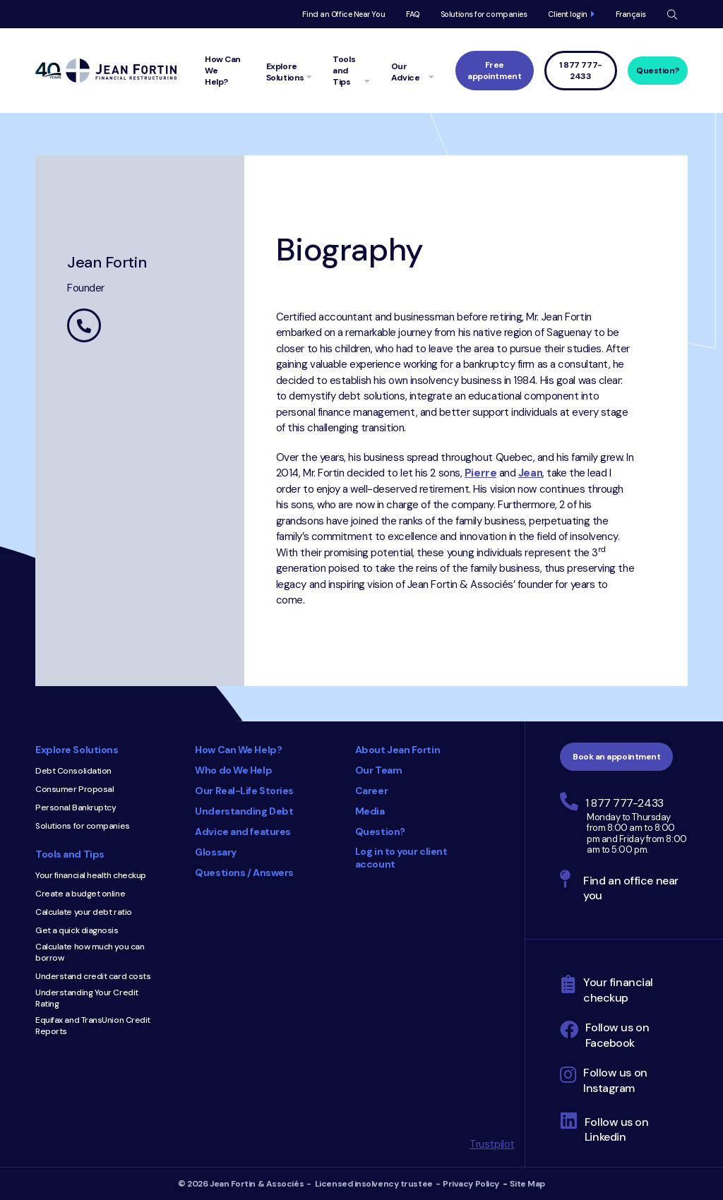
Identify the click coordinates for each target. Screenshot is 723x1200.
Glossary (215, 852)
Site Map (527, 1183)
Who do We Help (233, 770)
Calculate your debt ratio (83, 912)
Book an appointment (616, 756)
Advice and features (242, 831)
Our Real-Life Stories (244, 790)
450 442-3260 (84, 325)
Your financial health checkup (90, 875)
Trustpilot (492, 1144)
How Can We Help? (238, 749)
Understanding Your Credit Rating (86, 998)
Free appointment (494, 70)
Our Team (378, 770)
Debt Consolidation (73, 770)
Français (631, 14)
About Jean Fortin (397, 749)
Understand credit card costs (92, 976)
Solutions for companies (484, 14)
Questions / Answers (244, 872)
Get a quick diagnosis (77, 930)
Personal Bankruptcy (75, 807)
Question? (657, 70)
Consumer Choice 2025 (333, 949)
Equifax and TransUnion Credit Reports (92, 1025)
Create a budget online (80, 893)
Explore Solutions (76, 749)
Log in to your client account (401, 857)
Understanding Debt (244, 811)
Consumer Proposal (74, 789)
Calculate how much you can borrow (89, 952)
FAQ (412, 14)
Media (370, 811)
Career (371, 790)
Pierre (480, 473)
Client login (567, 14)
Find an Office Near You (343, 14)
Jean (530, 473)
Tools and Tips (69, 854)
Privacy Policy (471, 1183)
